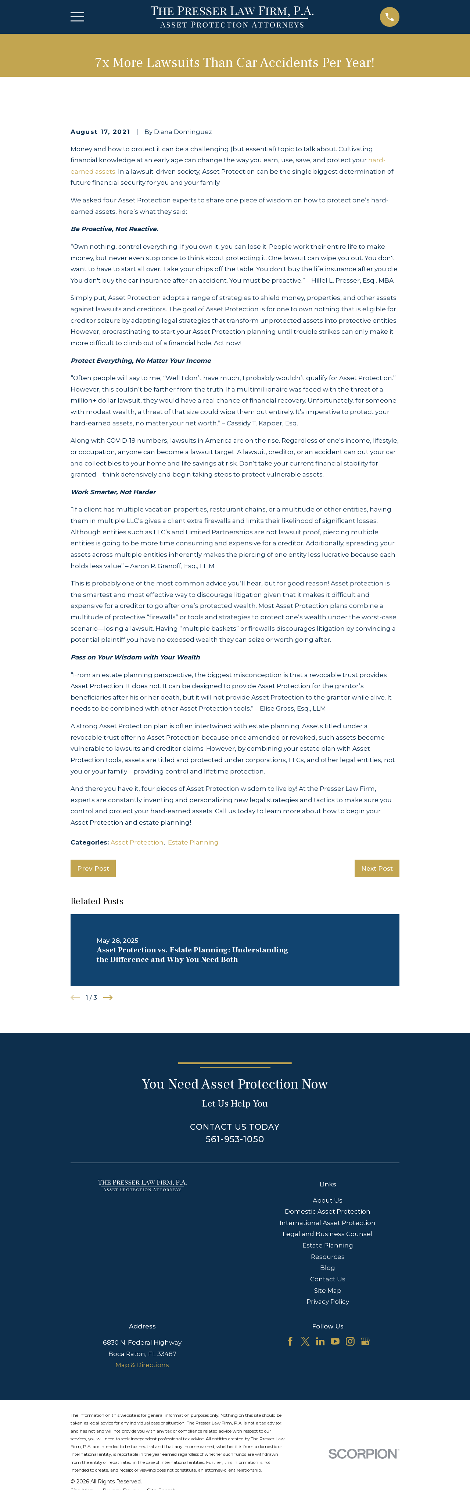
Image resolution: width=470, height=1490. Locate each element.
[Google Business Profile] (365, 1341)
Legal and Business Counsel (328, 1234)
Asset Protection (137, 842)
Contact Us (327, 1279)
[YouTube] (335, 1341)
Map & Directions (142, 1365)
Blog (327, 1267)
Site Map (327, 1290)
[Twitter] (305, 1341)
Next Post (377, 868)
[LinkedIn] (320, 1341)
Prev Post (93, 868)
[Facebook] (290, 1341)
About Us (327, 1200)
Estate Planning (193, 842)
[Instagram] (350, 1341)
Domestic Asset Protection (327, 1211)
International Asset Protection (328, 1223)
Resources (328, 1256)
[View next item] (108, 997)
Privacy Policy (327, 1301)
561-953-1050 (235, 1139)
